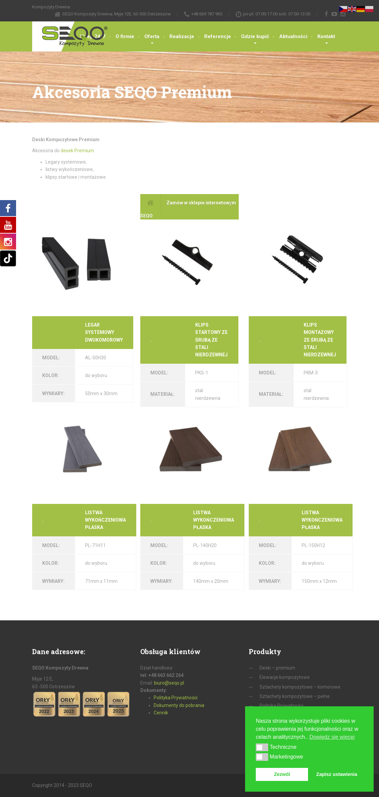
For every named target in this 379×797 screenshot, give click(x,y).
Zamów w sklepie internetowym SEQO (188, 206)
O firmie (125, 36)
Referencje (217, 36)
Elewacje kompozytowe (284, 677)
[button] (262, 747)
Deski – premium (277, 668)
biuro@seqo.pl (169, 683)
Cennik (161, 712)
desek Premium (77, 150)
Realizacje (181, 36)
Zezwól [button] (282, 774)
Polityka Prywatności (176, 697)
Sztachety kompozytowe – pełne (294, 696)
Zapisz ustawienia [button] (336, 774)
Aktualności (293, 36)
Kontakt (326, 36)
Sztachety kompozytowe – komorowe (299, 687)
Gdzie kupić (255, 36)
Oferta (151, 36)
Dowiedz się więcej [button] (332, 737)
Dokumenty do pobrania (179, 705)
